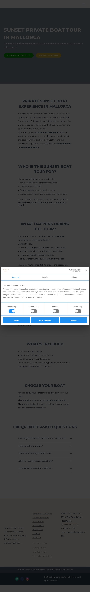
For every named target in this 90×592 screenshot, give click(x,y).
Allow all (73, 320)
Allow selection (45, 320)
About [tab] (74, 277)
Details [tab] (45, 277)
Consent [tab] (15, 277)
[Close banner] (86, 270)
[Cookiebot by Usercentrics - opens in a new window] (71, 270)
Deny (16, 320)
